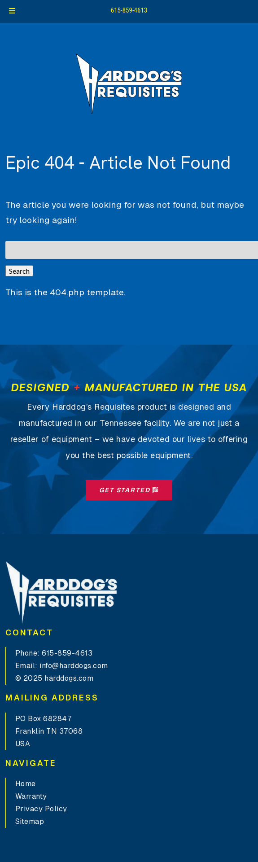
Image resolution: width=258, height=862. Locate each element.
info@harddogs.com (73, 665)
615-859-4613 (129, 10)
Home (25, 783)
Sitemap (29, 821)
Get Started (129, 490)
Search (19, 271)
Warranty (31, 796)
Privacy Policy (41, 809)
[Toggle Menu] (12, 11)
